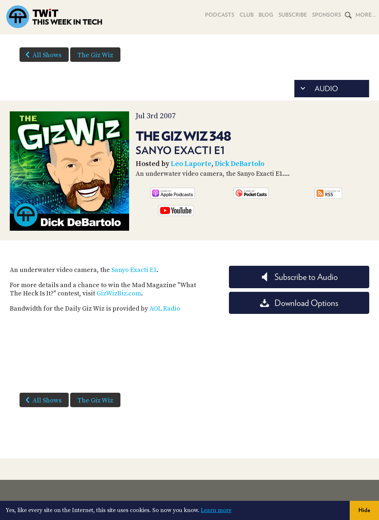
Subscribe (292, 15)
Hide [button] (364, 510)
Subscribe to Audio (299, 277)
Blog (266, 15)
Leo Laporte (191, 164)
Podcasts (219, 15)
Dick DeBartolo (239, 164)
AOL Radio (164, 308)
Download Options (299, 303)
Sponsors (326, 15)
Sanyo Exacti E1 (134, 270)
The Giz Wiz (95, 55)
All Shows (41, 55)
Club (246, 15)
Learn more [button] (216, 510)
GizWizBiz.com (119, 293)
